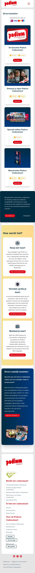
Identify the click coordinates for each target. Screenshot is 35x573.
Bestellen (17, 60)
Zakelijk (10, 536)
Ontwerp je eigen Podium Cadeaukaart (13, 489)
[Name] (29, 3)
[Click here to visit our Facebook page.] (17, 556)
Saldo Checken (10, 513)
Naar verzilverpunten (17, 355)
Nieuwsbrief (11, 546)
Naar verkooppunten (17, 272)
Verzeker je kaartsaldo (17, 314)
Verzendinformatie (11, 500)
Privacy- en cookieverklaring (11, 564)
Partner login (11, 540)
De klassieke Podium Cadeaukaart (16, 485)
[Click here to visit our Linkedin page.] (21, 556)
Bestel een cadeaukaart (17, 480)
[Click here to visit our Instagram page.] (14, 556)
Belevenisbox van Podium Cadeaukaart (13, 496)
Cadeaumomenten (11, 529)
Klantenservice (10, 527)
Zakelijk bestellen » (12, 415)
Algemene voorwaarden (19, 562)
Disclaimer (6, 562)
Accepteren (10, 216)
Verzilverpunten (10, 510)
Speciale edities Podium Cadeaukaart (17, 492)
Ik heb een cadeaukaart (17, 503)
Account (8, 508)
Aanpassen (27, 216)
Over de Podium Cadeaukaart (15, 524)
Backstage (9, 532)
